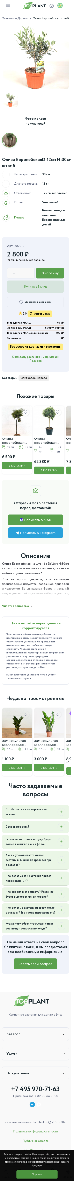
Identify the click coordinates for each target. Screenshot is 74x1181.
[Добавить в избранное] (35, 302)
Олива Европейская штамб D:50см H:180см (46, 441)
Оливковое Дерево (15, 18)
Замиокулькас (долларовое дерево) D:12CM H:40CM (15, 743)
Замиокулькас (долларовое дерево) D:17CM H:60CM (47, 743)
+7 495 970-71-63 (35, 1089)
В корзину (50, 273)
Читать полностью (15, 606)
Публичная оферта (35, 1141)
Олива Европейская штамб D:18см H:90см (13, 441)
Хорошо (37, 1174)
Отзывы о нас (39, 313)
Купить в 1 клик (35, 286)
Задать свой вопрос (35, 964)
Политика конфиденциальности (35, 1131)
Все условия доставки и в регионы (35, 346)
